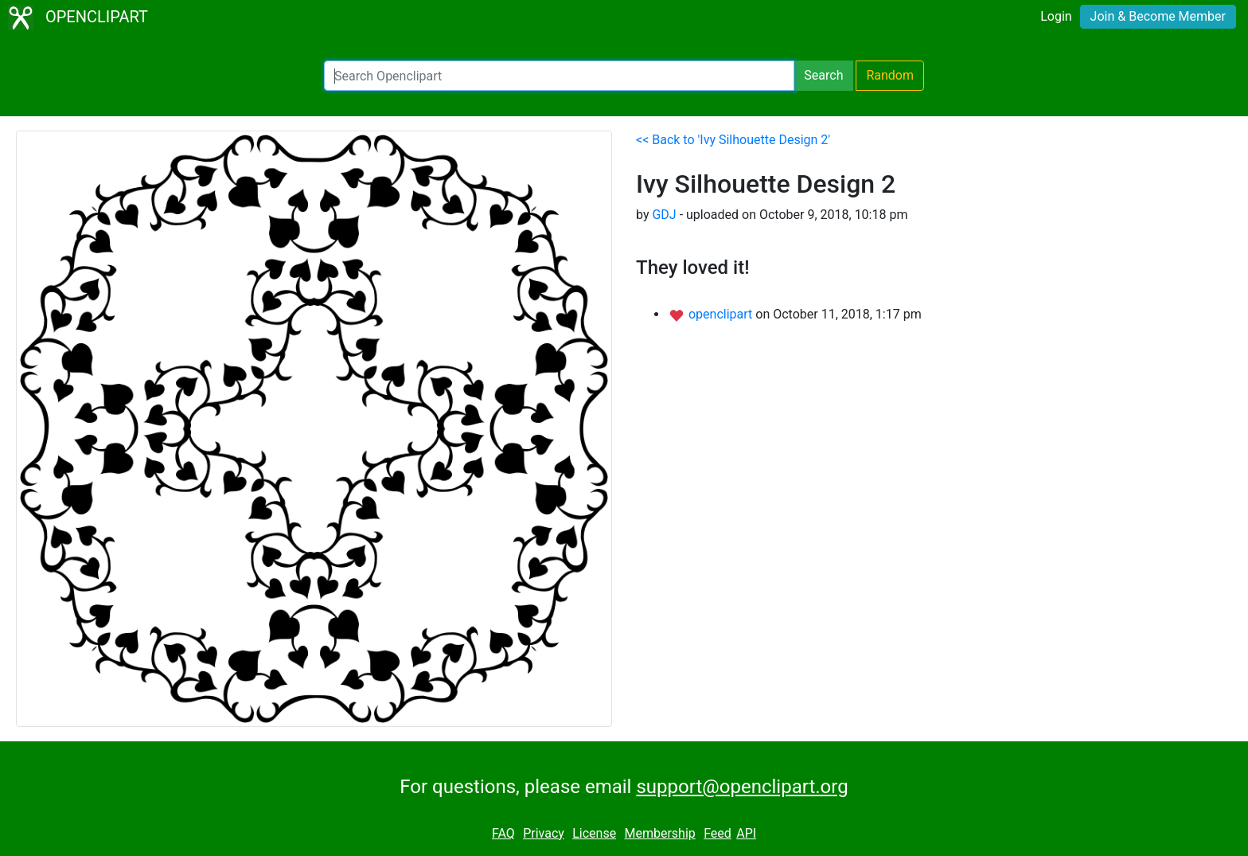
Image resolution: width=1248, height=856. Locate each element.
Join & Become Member (1158, 16)
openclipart (721, 314)
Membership (659, 833)
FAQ (503, 833)
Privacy (543, 833)
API (746, 833)
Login (1055, 16)
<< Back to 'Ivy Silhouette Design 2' (733, 139)
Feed (717, 833)
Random (890, 75)
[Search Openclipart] (559, 76)
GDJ (664, 214)
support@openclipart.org (742, 787)
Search (823, 75)
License (594, 833)
